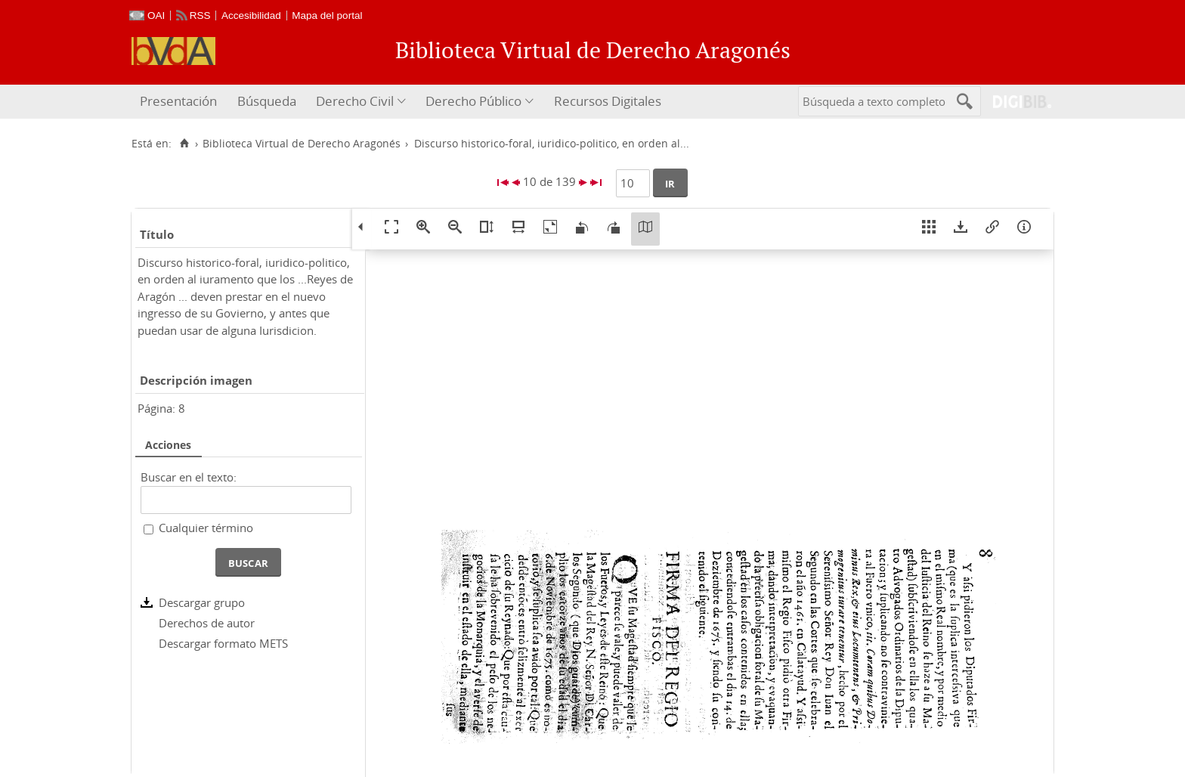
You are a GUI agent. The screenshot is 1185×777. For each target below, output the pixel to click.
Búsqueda (266, 101)
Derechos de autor (207, 622)
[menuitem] (180, 102)
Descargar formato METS (223, 643)
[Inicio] (184, 143)
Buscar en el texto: (189, 476)
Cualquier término (206, 527)
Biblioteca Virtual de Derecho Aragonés (302, 143)
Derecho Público (473, 101)
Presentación (178, 101)
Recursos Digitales (607, 101)
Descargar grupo (202, 602)
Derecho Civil (355, 101)
